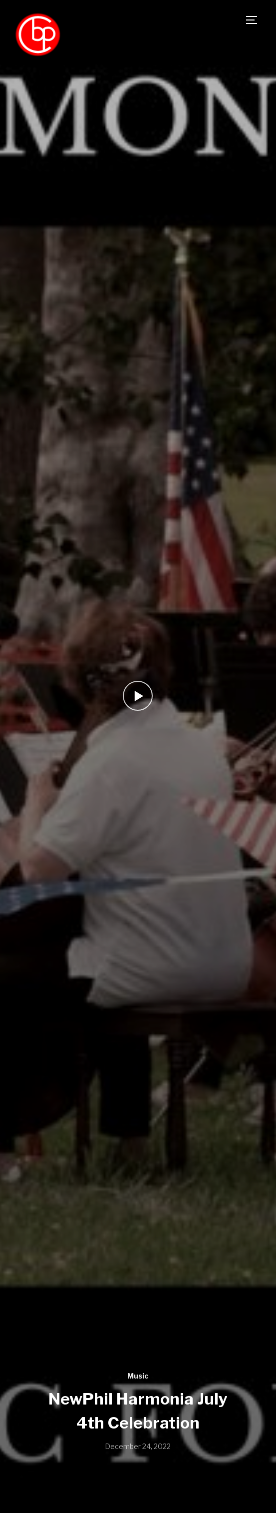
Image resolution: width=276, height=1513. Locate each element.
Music (137, 1376)
